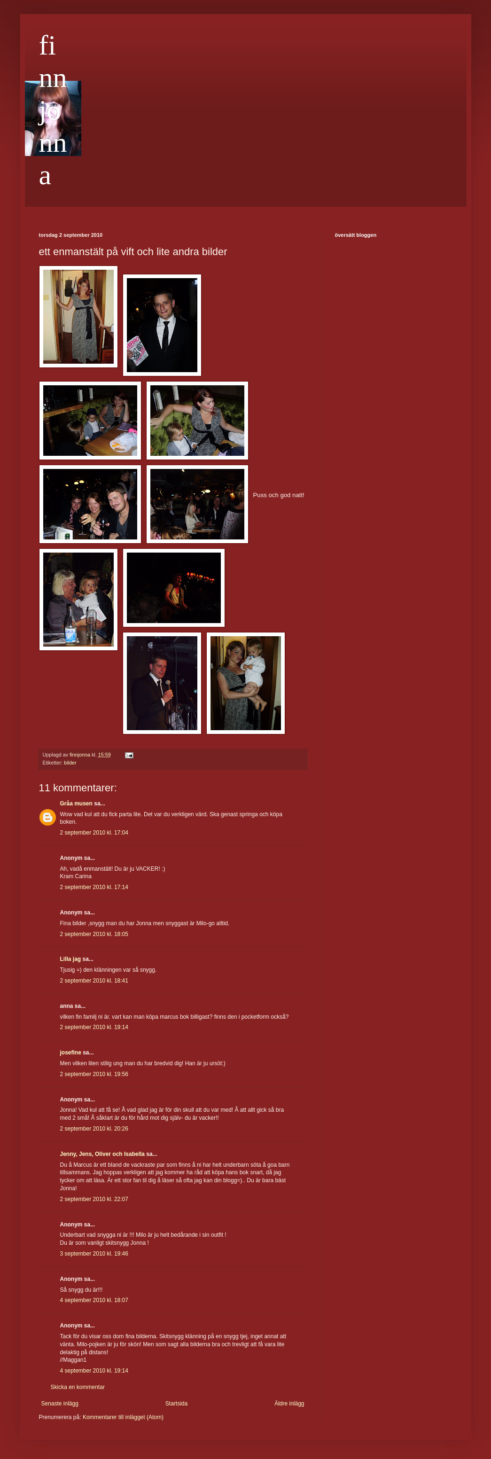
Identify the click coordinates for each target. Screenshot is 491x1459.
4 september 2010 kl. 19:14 (94, 1370)
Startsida (176, 1403)
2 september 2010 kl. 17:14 (94, 887)
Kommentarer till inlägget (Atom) (123, 1417)
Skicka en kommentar (78, 1387)
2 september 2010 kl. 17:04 (94, 832)
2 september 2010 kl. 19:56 (94, 1074)
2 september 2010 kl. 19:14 (94, 1027)
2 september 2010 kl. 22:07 (94, 1199)
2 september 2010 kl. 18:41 (94, 980)
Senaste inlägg (59, 1403)
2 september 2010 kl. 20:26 (94, 1128)
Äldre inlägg (289, 1403)
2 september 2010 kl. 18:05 (94, 934)
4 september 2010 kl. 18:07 (94, 1300)
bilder (70, 762)
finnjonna (53, 110)
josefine (70, 1052)
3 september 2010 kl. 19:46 (94, 1253)
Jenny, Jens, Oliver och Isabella (102, 1154)
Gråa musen (76, 803)
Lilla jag (70, 959)
